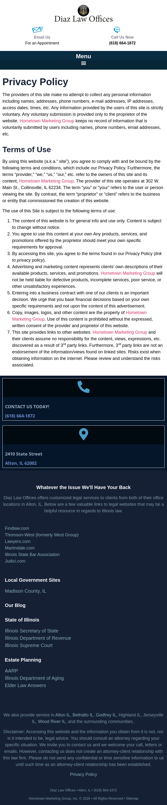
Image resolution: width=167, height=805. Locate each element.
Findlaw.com (17, 528)
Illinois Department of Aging (34, 678)
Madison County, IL (25, 591)
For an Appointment (42, 43)
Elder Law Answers (25, 685)
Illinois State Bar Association (32, 554)
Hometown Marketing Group (47, 120)
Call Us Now (122, 37)
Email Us (42, 37)
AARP (11, 670)
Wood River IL (52, 721)
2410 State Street (23, 454)
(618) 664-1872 (122, 43)
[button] (83, 63)
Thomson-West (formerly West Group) (42, 534)
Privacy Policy (83, 774)
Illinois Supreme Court (29, 645)
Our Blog (15, 605)
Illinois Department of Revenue (38, 638)
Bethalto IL (82, 715)
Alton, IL (84, 790)
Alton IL (62, 715)
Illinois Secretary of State (31, 630)
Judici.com (15, 561)
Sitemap (132, 798)
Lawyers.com (18, 541)
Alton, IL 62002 (21, 463)
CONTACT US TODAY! (27, 406)
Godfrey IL (106, 715)
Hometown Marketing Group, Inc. (53, 798)
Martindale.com (20, 548)
